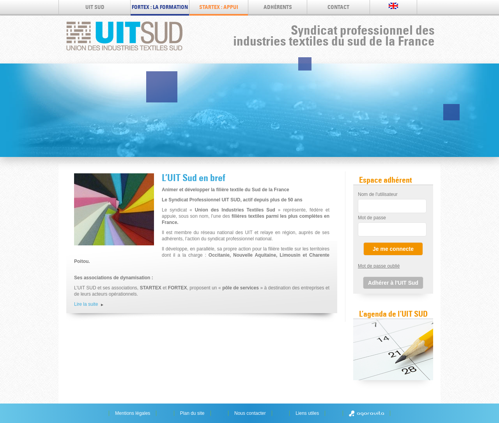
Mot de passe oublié (379, 266)
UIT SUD (94, 7)
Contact (338, 7)
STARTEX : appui (218, 7)
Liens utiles (307, 413)
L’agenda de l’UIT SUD (393, 314)
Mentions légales (132, 413)
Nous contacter (250, 413)
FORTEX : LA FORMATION (160, 7)
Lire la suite (86, 304)
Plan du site (192, 413)
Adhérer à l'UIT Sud (393, 283)
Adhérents (278, 7)
